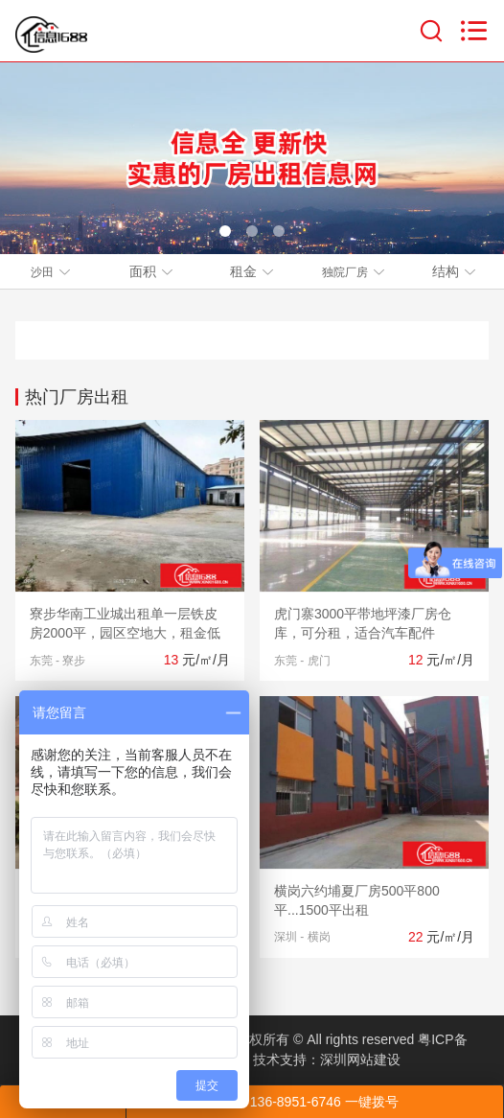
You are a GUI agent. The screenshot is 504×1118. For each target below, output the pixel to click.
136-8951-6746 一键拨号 (315, 1101)
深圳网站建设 (360, 1059)
